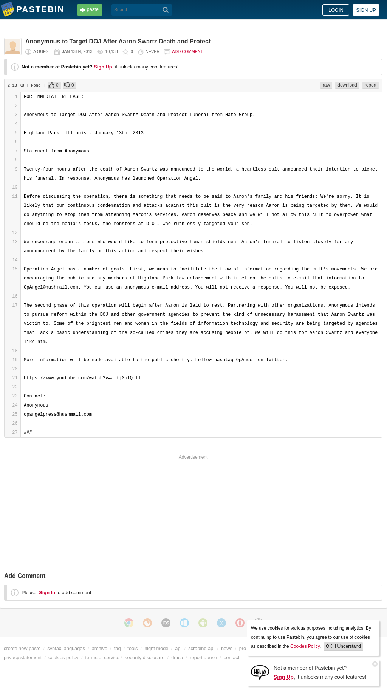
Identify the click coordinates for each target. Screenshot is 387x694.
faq (117, 648)
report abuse (203, 657)
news (226, 648)
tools (132, 648)
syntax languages (66, 648)
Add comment (187, 51)
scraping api (201, 648)
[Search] (165, 10)
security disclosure (144, 657)
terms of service (102, 657)
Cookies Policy (305, 646)
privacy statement (23, 657)
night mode (156, 648)
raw (326, 85)
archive (99, 648)
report (370, 85)
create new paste (22, 648)
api (178, 648)
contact (231, 657)
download (347, 85)
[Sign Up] (260, 672)
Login (336, 10)
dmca (177, 657)
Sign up (366, 10)
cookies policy (63, 657)
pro (242, 648)
